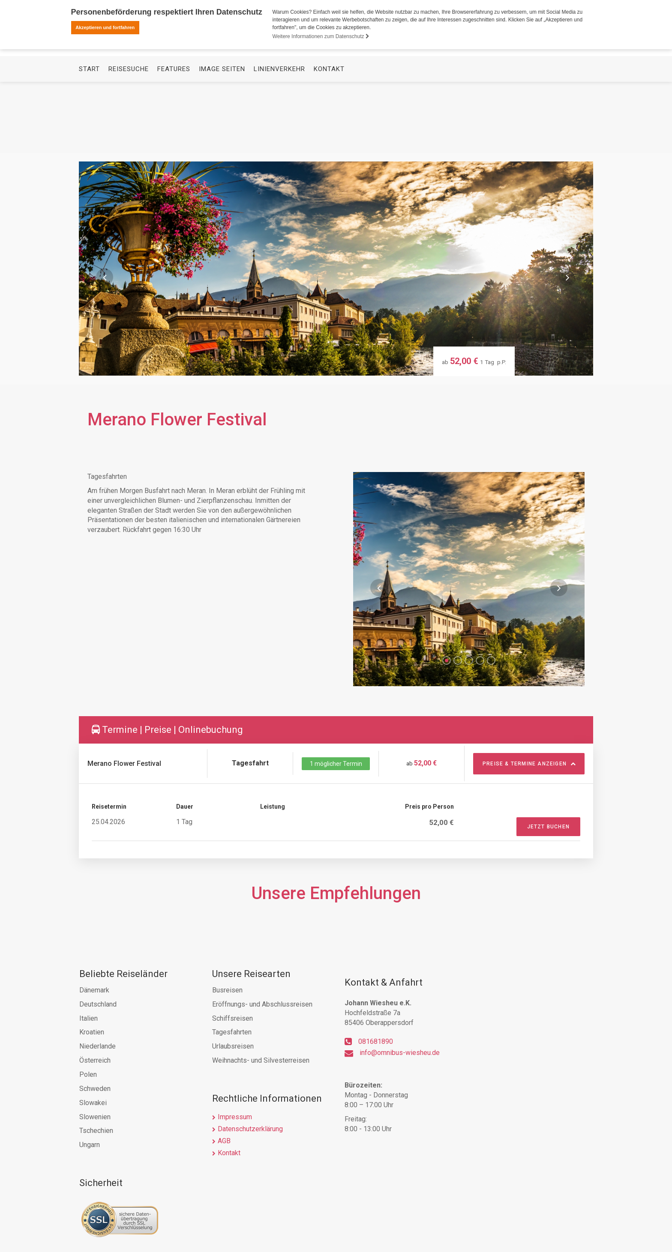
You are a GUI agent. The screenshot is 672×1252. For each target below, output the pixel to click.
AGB (224, 1141)
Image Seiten (222, 139)
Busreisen (227, 990)
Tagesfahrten (232, 1032)
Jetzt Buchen (548, 827)
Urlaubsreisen (233, 1046)
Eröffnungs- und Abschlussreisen (262, 1004)
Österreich (95, 1060)
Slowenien (95, 1117)
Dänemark (94, 990)
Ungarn (89, 1145)
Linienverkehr (279, 139)
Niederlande (97, 1046)
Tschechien (96, 1131)
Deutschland (98, 1004)
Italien (88, 1018)
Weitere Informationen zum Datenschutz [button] (321, 36)
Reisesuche (128, 139)
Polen (88, 1074)
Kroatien (91, 1032)
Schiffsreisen (232, 1018)
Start (89, 139)
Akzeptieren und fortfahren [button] (105, 27)
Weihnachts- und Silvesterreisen (260, 1060)
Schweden (95, 1089)
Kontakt (329, 139)
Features (173, 139)
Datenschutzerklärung (250, 1129)
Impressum (235, 1117)
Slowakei (93, 1103)
